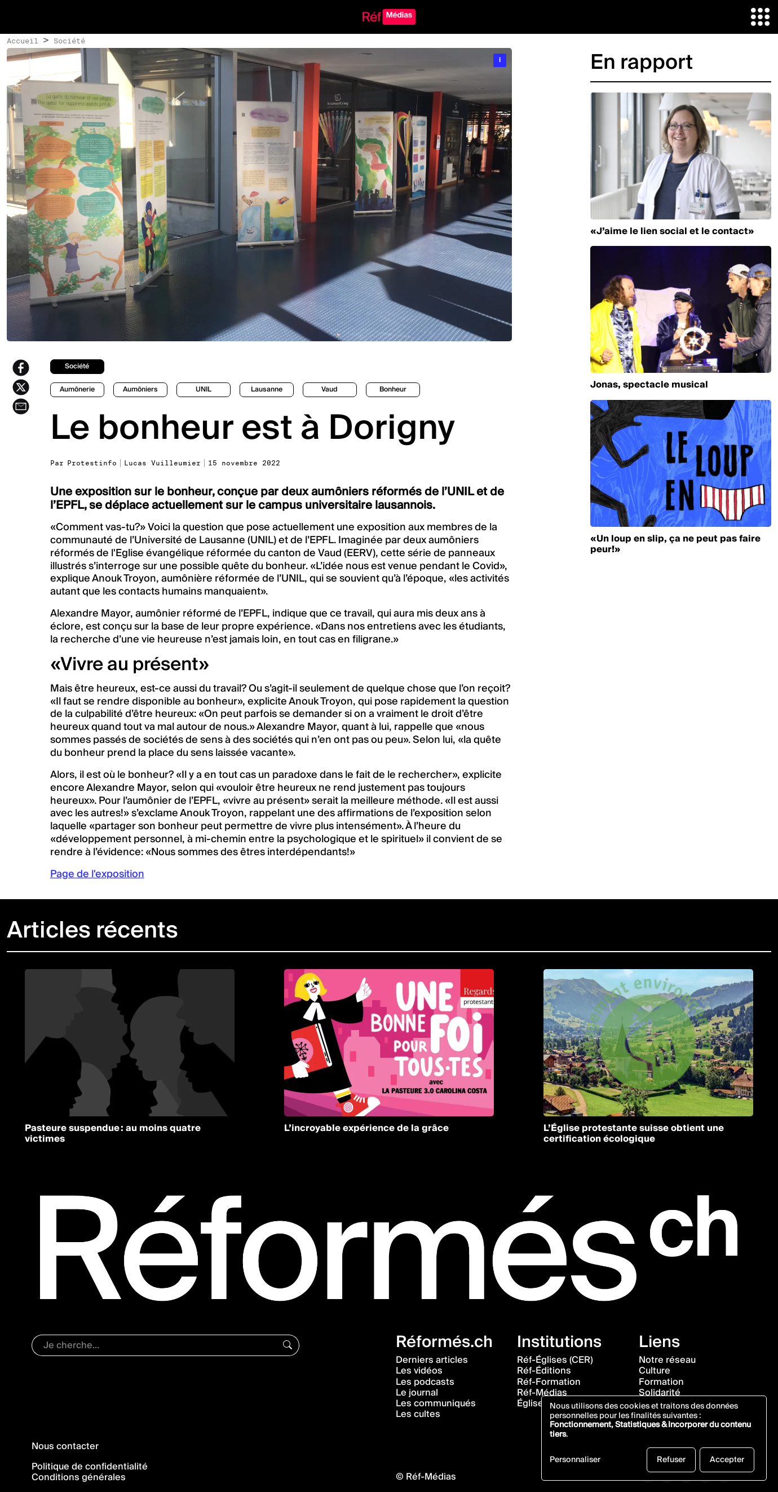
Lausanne (266, 389)
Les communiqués (436, 1403)
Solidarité (659, 1393)
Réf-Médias (542, 1393)
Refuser (671, 1460)
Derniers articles (432, 1360)
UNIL (203, 389)
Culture (654, 1371)
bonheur (392, 389)
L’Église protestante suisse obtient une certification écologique (633, 1133)
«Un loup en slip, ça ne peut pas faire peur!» (675, 544)
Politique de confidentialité (90, 1467)
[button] (760, 16)
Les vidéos (419, 1371)
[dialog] (654, 1438)
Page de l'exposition (97, 874)
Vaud (329, 389)
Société (69, 41)
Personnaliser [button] (575, 1461)
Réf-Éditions (544, 1371)
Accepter (727, 1460)
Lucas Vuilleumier (162, 462)
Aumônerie (77, 389)
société (77, 366)
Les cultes (418, 1414)
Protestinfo (92, 462)
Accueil (22, 41)
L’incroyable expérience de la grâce (366, 1128)
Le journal (417, 1393)
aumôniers (140, 389)
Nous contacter (65, 1446)
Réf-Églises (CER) (555, 1360)
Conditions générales (79, 1477)
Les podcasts (425, 1382)
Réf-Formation (549, 1382)
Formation (661, 1382)
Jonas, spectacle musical (649, 385)
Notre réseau (667, 1360)
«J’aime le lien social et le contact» (672, 231)
